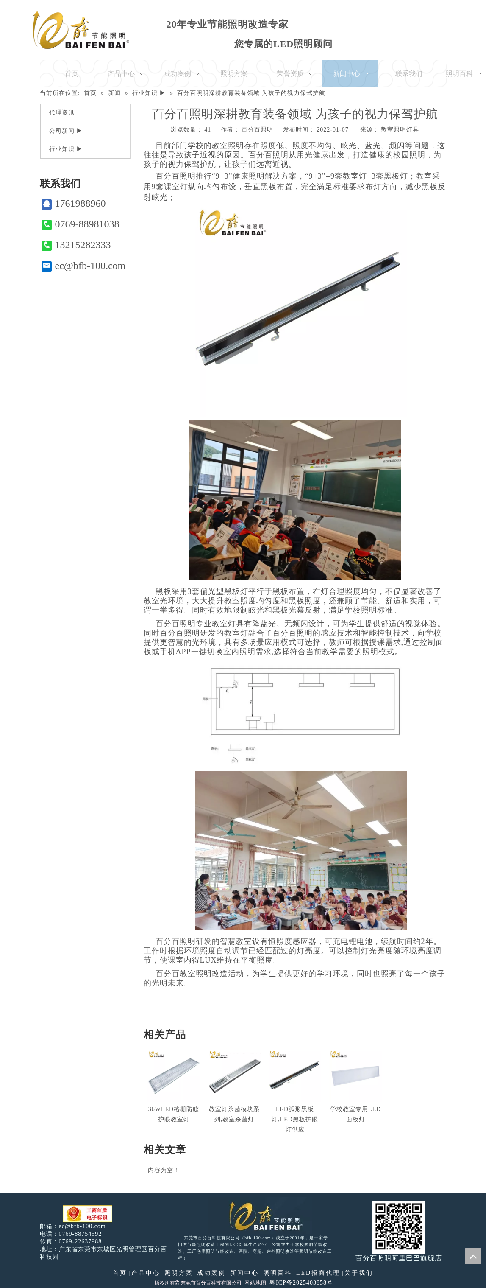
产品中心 (145, 1273)
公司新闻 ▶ (66, 131)
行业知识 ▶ (66, 149)
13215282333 (76, 245)
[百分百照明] (81, 30)
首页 (120, 1273)
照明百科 (277, 1273)
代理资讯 (62, 112)
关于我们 (358, 1273)
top (473, 1256)
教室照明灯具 (400, 129)
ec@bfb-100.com (84, 266)
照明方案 (178, 1273)
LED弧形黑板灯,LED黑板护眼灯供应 (295, 1119)
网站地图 (255, 1283)
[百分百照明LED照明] (260, 1215)
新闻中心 (244, 1273)
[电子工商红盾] (87, 1214)
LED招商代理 (318, 1273)
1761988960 (74, 203)
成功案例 (211, 1273)
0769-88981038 (80, 224)
